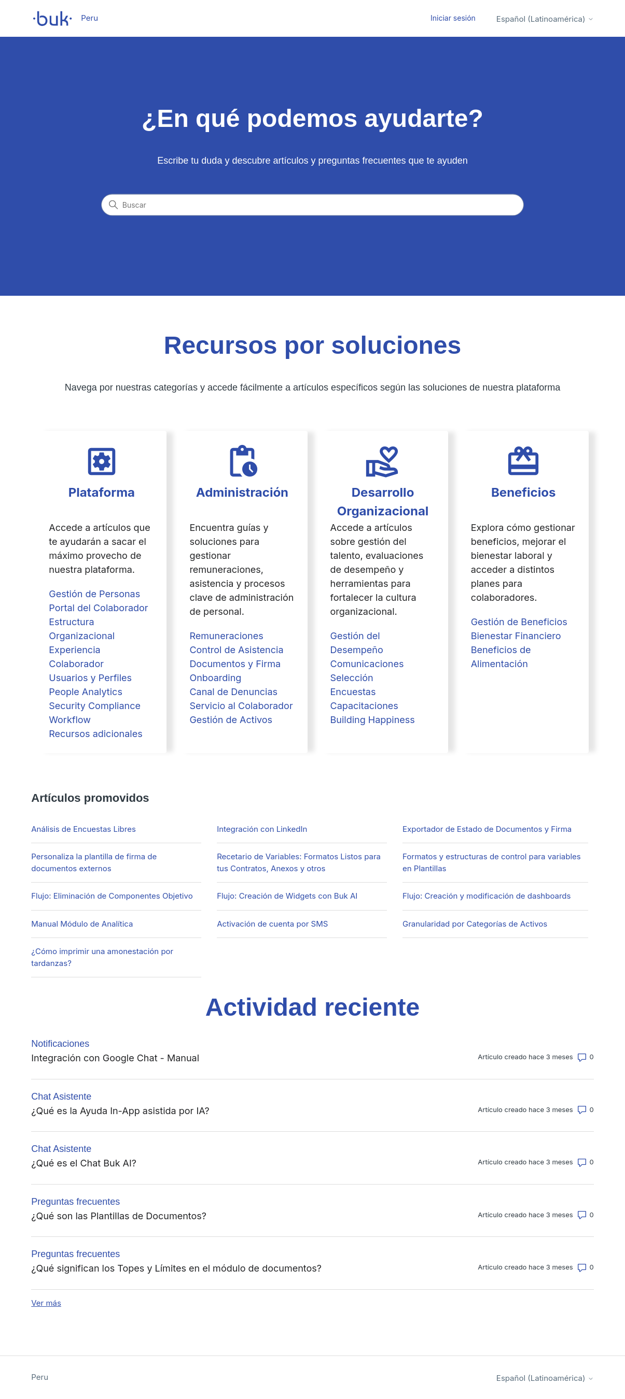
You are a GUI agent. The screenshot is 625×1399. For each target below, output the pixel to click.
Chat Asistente (61, 1096)
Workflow (70, 719)
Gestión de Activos (230, 719)
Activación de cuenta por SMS (272, 924)
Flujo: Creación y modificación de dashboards (486, 896)
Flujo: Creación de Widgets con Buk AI (287, 896)
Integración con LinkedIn (262, 829)
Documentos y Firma (235, 663)
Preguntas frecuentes (75, 1201)
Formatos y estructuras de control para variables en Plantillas (491, 862)
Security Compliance (95, 705)
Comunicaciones (367, 663)
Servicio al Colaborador (241, 705)
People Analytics (85, 691)
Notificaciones (60, 1044)
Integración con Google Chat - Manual (115, 1057)
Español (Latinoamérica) (545, 19)
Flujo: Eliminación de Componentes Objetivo (111, 896)
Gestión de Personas (94, 593)
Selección (351, 677)
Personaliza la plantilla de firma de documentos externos (94, 862)
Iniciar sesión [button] (453, 17)
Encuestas (353, 691)
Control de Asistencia (236, 649)
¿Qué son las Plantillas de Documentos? (118, 1215)
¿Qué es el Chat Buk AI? (83, 1163)
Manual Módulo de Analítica (82, 924)
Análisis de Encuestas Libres (83, 829)
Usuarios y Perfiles (90, 677)
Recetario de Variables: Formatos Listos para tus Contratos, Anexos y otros (299, 862)
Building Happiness (372, 719)
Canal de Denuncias (233, 691)
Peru (39, 1377)
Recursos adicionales (95, 733)
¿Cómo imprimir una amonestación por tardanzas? (102, 957)
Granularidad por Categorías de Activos (474, 924)
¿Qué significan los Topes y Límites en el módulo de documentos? (176, 1268)
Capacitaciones (364, 705)
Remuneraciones (226, 635)
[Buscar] (313, 205)
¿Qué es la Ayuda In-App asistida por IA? (120, 1110)
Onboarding (215, 677)
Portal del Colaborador (98, 607)
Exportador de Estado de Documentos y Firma (487, 829)
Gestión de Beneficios (519, 621)
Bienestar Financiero (516, 635)
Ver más (46, 1303)
